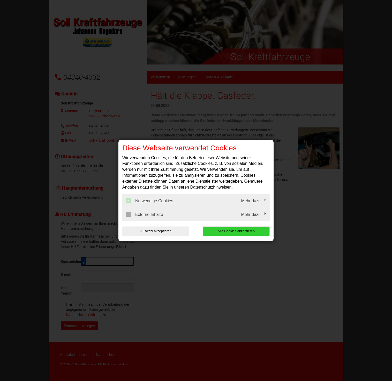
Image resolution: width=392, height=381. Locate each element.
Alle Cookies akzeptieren (236, 231)
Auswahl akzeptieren (155, 231)
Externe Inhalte (144, 214)
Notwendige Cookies (149, 200)
